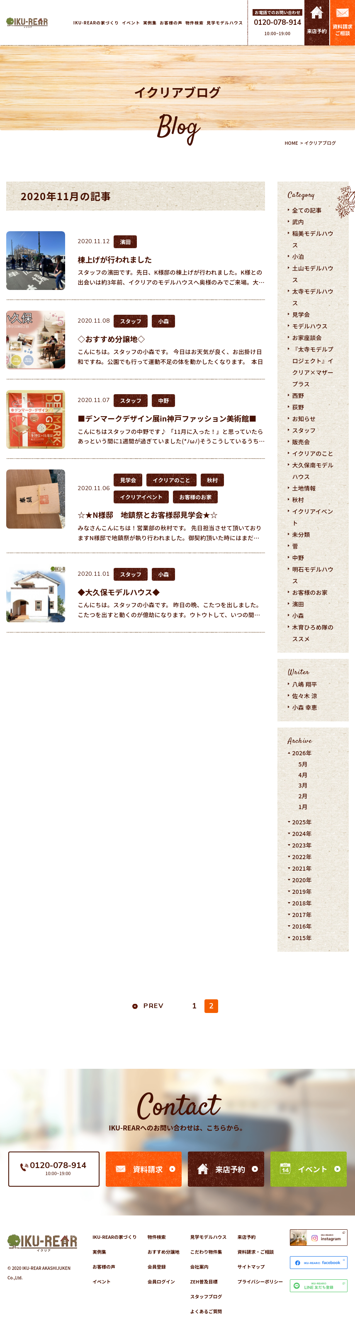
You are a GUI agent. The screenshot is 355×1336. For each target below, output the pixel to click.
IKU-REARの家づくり (114, 1236)
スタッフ (304, 430)
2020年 (301, 880)
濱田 (298, 604)
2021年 (301, 868)
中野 (298, 557)
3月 (303, 785)
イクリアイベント (312, 517)
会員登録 (157, 1266)
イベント (313, 1169)
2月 (303, 796)
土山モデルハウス (312, 274)
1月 (303, 806)
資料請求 (148, 1169)
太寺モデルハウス (312, 297)
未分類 (301, 534)
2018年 (301, 903)
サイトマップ (251, 1266)
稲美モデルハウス (312, 239)
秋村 (298, 500)
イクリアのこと (312, 453)
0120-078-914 (277, 22)
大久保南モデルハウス (312, 471)
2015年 (301, 938)
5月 (303, 764)
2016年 (301, 926)
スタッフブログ (206, 1296)
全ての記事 (306, 210)
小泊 (298, 256)
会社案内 (199, 1266)
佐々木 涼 (304, 696)
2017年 (301, 914)
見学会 (301, 314)
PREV (153, 1005)
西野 (298, 395)
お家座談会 (306, 337)
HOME (291, 142)
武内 (298, 222)
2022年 (301, 856)
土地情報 (304, 488)
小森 (298, 615)
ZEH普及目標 (204, 1281)
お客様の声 (103, 1266)
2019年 (301, 891)
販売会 (301, 442)
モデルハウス (310, 326)
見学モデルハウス (208, 1236)
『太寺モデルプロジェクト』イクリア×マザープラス (312, 366)
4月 (303, 775)
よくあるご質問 (206, 1311)
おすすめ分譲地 (164, 1251)
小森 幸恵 (304, 707)
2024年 (301, 833)
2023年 (301, 845)
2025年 (301, 822)
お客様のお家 (310, 592)
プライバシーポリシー (260, 1281)
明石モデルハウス (312, 575)
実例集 (99, 1251)
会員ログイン (161, 1281)
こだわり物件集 (206, 1251)
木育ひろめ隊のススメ (312, 633)
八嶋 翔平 (304, 684)
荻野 (298, 407)
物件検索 (157, 1236)
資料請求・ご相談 (255, 1251)
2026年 (301, 753)
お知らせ (304, 418)
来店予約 (230, 1169)
